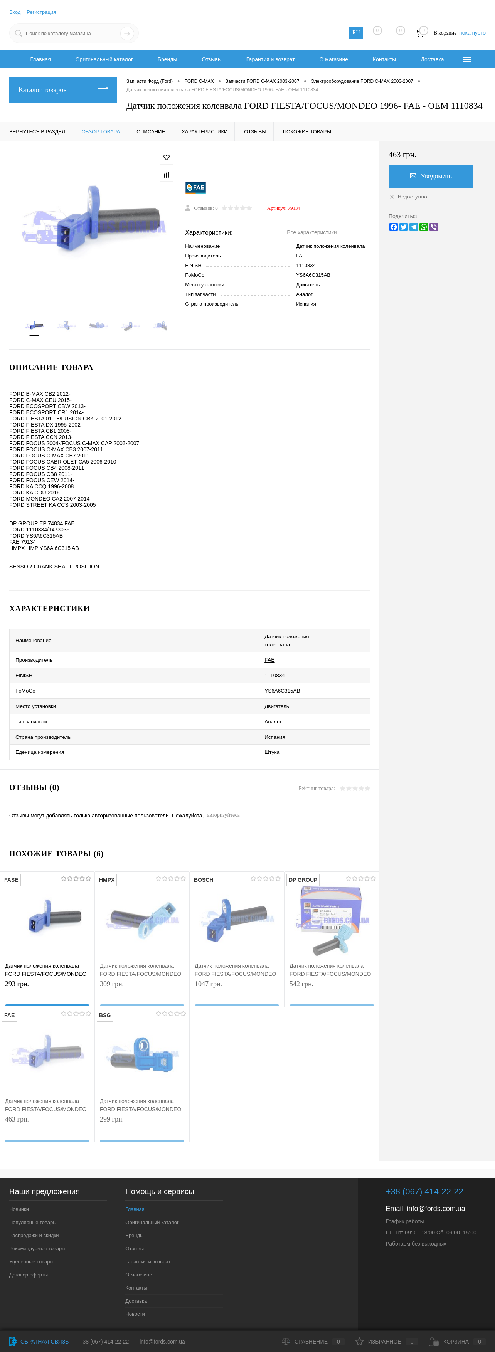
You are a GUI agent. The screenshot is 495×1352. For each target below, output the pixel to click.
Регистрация (43, 12)
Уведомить (431, 176)
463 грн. (47, 1108)
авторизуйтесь (223, 792)
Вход (15, 12)
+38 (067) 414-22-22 (104, 1342)
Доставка (432, 59)
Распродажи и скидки (34, 1212)
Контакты (384, 59)
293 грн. (47, 972)
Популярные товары (33, 1199)
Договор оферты (28, 1251)
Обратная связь (39, 1342)
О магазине (334, 59)
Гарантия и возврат (270, 59)
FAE (301, 257)
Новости (135, 1291)
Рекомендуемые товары (37, 1225)
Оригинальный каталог (104, 59)
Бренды (167, 59)
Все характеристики (312, 234)
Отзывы (212, 59)
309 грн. (142, 972)
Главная (40, 59)
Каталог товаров (63, 90)
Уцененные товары (31, 1238)
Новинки (19, 1186)
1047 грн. (237, 972)
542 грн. (332, 972)
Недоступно (408, 196)
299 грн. (142, 1108)
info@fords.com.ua (436, 1185)
